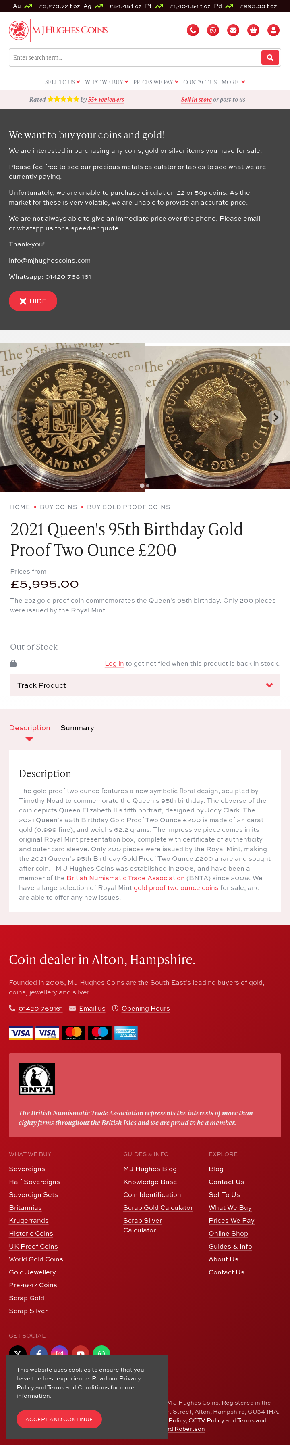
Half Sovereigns (34, 1181)
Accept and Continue (59, 1419)
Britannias (25, 1207)
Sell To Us (224, 1194)
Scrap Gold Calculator (158, 1207)
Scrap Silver (28, 1310)
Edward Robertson (178, 1428)
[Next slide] (275, 417)
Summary (77, 727)
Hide (33, 301)
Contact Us (226, 1181)
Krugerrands (29, 1220)
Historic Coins (31, 1233)
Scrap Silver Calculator (142, 1224)
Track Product (145, 685)
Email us (92, 1008)
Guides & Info (230, 1246)
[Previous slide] (14, 417)
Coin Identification (152, 1194)
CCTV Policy (206, 1420)
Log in (114, 663)
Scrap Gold (26, 1297)
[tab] (142, 485)
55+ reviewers (106, 99)
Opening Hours (146, 1008)
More (233, 82)
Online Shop (228, 1233)
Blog (216, 1168)
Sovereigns (27, 1168)
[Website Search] (270, 57)
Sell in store (196, 99)
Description (29, 727)
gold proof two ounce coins (176, 887)
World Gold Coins (36, 1258)
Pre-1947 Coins (33, 1284)
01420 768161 (41, 1008)
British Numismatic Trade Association (125, 877)
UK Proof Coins (33, 1246)
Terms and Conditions (78, 1387)
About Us (223, 1258)
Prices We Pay (232, 1220)
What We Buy (230, 1207)
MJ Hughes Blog (150, 1168)
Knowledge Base (150, 1181)
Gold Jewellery (32, 1271)
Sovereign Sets (33, 1194)
